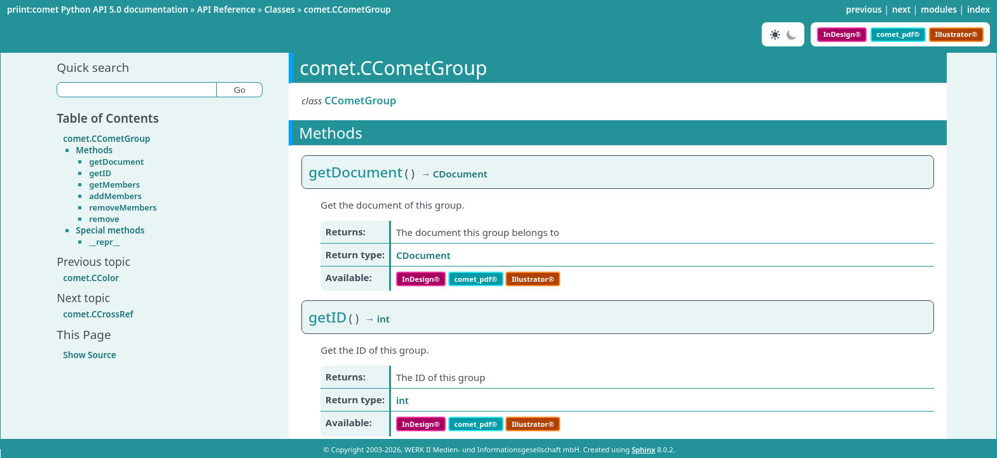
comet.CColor (91, 278)
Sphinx (643, 449)
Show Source (89, 355)
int (402, 400)
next (901, 9)
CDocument (423, 255)
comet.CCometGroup (347, 9)
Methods (94, 150)
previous (864, 9)
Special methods (110, 230)
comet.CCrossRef (98, 314)
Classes (280, 9)
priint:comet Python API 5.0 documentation (97, 9)
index (978, 9)
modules (939, 9)
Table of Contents (108, 118)
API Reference (226, 9)
